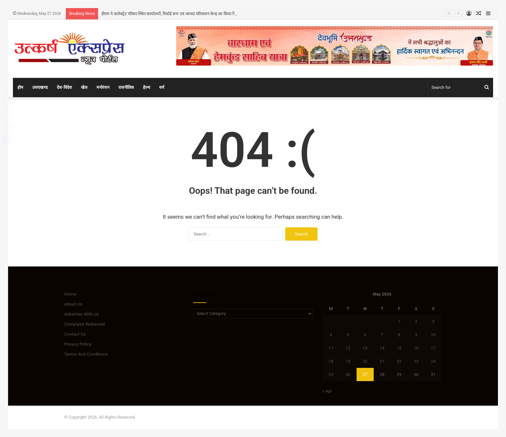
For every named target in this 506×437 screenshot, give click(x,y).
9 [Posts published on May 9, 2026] (416, 334)
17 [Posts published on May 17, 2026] (433, 348)
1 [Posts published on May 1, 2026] (399, 321)
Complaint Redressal (84, 324)
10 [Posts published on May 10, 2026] (433, 334)
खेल (84, 87)
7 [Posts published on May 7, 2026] (382, 334)
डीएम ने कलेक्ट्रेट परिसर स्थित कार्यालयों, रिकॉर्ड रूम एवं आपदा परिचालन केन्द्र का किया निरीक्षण (172, 13)
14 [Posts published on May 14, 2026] (382, 348)
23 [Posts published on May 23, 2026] (416, 361)
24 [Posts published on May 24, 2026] (433, 361)
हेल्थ (146, 87)
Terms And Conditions (86, 354)
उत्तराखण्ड (40, 87)
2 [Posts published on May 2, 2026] (416, 321)
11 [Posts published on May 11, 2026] (331, 348)
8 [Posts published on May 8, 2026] (399, 334)
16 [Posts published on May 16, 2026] (416, 348)
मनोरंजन (102, 87)
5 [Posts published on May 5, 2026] (348, 334)
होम (20, 87)
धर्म (161, 87)
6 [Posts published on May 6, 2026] (365, 334)
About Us (73, 304)
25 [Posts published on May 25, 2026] (331, 374)
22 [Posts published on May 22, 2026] (399, 361)
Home (70, 294)
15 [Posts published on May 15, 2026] (399, 348)
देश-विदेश (64, 87)
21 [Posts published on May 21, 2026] (382, 361)
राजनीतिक (126, 87)
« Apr (327, 391)
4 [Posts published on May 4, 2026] (331, 334)
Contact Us (75, 334)
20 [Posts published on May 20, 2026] (365, 361)
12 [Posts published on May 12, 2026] (348, 348)
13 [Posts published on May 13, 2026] (365, 348)
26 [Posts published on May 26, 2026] (348, 374)
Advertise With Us (81, 314)
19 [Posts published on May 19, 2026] (348, 361)
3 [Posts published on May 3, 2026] (433, 321)
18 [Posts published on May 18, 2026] (331, 361)
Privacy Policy (77, 344)
